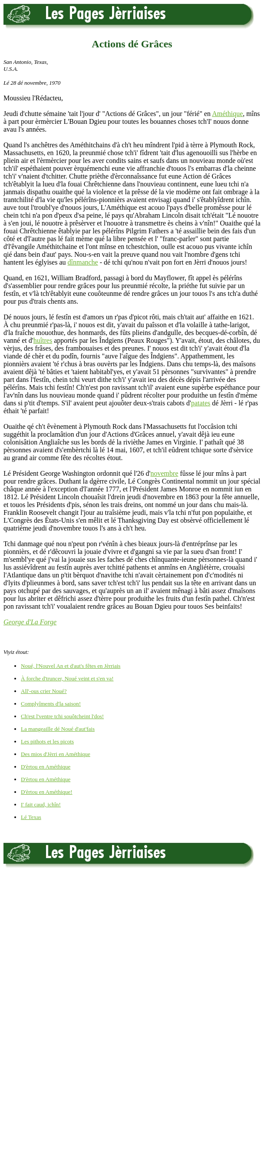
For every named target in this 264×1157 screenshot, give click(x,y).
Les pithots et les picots (47, 741)
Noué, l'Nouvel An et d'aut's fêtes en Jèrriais (70, 666)
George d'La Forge (29, 622)
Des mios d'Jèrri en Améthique (55, 754)
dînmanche (83, 262)
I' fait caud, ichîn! (41, 804)
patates (200, 403)
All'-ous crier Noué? (44, 691)
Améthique (227, 113)
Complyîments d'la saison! (51, 703)
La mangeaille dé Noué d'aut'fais (58, 729)
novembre (164, 473)
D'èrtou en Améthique (45, 766)
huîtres (43, 340)
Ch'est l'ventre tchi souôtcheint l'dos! (62, 716)
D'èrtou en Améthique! (47, 792)
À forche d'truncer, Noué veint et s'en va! (67, 678)
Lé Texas (31, 817)
